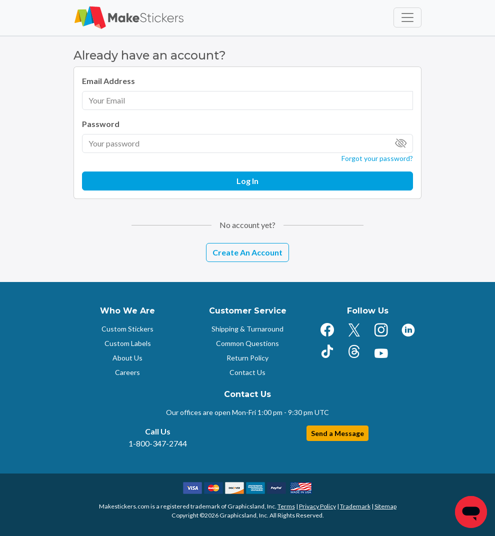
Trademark (355, 506)
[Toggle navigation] (408, 18)
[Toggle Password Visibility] (401, 143)
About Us (127, 358)
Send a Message (337, 433)
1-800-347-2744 (157, 443)
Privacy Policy (317, 506)
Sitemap (385, 506)
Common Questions (247, 343)
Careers (127, 372)
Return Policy (247, 358)
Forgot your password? (377, 158)
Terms (286, 506)
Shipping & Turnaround (248, 328)
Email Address (108, 81)
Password (101, 123)
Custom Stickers (128, 328)
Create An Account (247, 252)
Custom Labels (127, 343)
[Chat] (471, 512)
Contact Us (248, 372)
